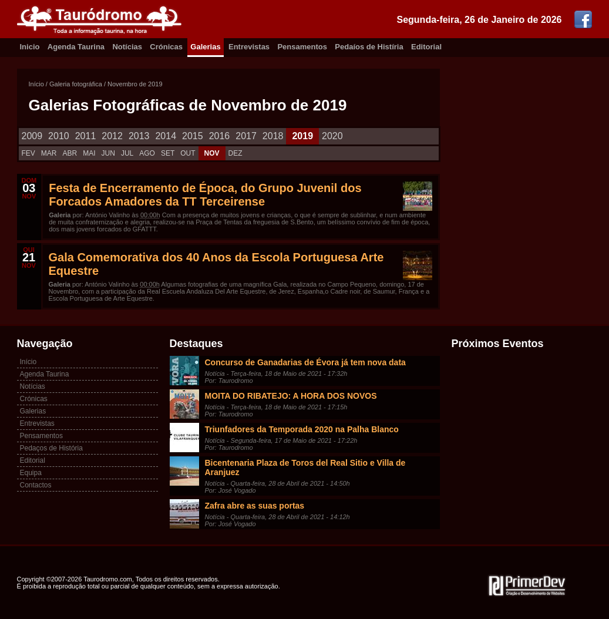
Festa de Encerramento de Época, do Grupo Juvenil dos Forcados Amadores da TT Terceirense (205, 194)
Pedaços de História (51, 448)
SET (167, 153)
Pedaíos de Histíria (369, 46)
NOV (212, 153)
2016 (219, 136)
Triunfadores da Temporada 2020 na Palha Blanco (302, 429)
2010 (58, 136)
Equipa (31, 473)
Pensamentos (302, 46)
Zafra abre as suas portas (255, 505)
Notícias (127, 46)
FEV (28, 153)
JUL (127, 153)
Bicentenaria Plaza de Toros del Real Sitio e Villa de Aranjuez (305, 467)
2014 (165, 136)
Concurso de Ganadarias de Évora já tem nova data (305, 362)
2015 (192, 136)
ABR (70, 153)
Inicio (30, 46)
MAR (49, 153)
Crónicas (166, 46)
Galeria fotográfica (75, 84)
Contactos (36, 485)
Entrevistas (249, 46)
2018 (273, 136)
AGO (147, 153)
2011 (85, 136)
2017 (246, 136)
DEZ (235, 153)
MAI (89, 153)
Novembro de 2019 (135, 84)
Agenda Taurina (76, 46)
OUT (187, 153)
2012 (112, 136)
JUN (108, 153)
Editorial (426, 46)
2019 (302, 136)
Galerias (205, 46)
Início (36, 84)
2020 (332, 136)
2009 (32, 136)
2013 (139, 136)
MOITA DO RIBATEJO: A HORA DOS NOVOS (291, 396)
